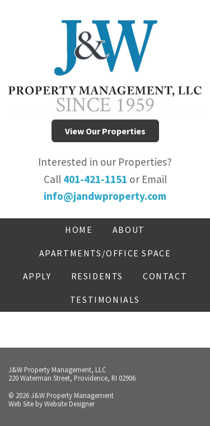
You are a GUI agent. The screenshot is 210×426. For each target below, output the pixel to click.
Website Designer (69, 403)
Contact (165, 276)
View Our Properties (105, 131)
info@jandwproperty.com (105, 196)
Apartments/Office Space (105, 253)
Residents (97, 276)
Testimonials (105, 299)
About (129, 229)
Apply (37, 276)
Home (78, 229)
